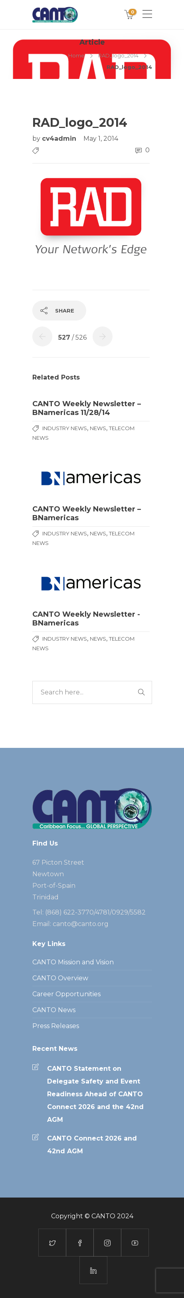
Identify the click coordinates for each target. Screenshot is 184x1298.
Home (76, 55)
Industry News (64, 428)
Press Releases (55, 1026)
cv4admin (60, 138)
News (98, 428)
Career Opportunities (66, 994)
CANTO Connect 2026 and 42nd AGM (92, 1145)
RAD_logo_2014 (118, 55)
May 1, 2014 (100, 138)
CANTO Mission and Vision (73, 962)
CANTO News (53, 1010)
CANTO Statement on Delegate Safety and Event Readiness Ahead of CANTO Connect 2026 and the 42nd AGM (95, 1094)
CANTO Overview (60, 978)
